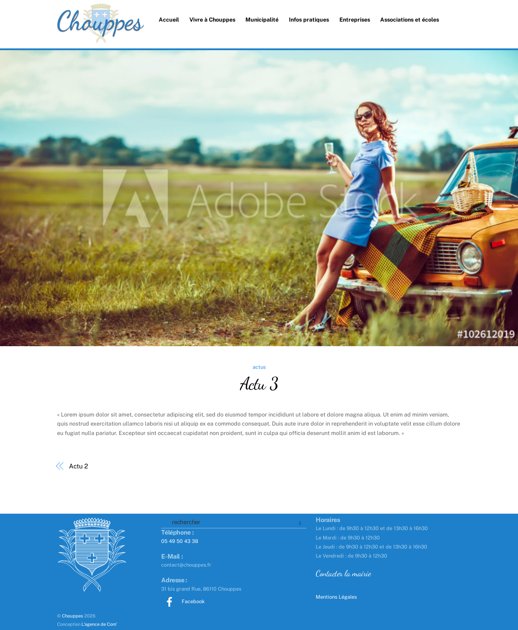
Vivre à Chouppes (212, 19)
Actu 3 (259, 383)
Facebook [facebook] (183, 601)
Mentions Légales (336, 597)
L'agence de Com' (99, 624)
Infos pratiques (309, 19)
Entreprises (354, 19)
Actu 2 (78, 466)
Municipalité (261, 19)
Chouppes (72, 616)
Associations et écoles (409, 19)
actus (259, 367)
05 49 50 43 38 (179, 541)
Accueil (169, 19)
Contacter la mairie (343, 573)
